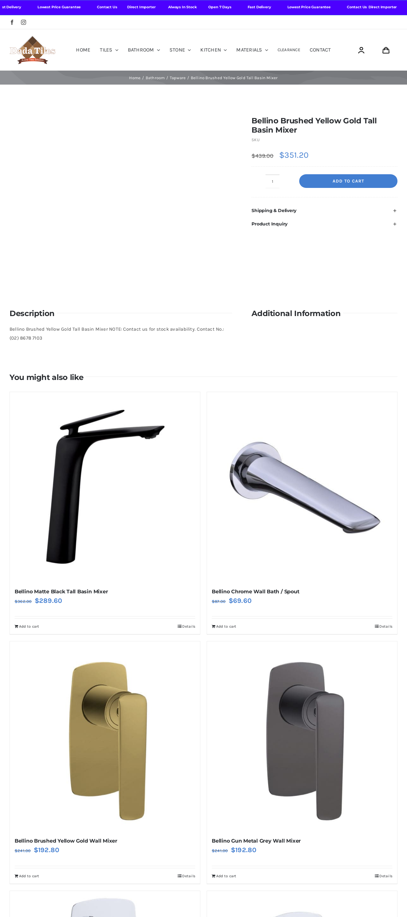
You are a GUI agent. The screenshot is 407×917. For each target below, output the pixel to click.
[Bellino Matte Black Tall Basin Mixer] (105, 436)
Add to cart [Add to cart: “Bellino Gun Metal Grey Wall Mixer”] (226, 825)
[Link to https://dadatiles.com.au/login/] (361, 50)
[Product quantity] (272, 181)
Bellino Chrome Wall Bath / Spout (255, 541)
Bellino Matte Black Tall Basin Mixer (61, 541)
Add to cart (348, 181)
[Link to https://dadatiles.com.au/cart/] (385, 50)
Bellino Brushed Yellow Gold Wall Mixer (66, 790)
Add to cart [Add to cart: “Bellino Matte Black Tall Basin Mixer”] (29, 576)
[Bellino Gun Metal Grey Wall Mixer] (302, 686)
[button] (324, 210)
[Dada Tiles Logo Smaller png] (32, 38)
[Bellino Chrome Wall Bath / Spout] (302, 436)
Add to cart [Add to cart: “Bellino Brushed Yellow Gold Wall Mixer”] (29, 825)
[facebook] (12, 22)
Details (188, 576)
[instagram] (23, 22)
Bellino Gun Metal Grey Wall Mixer (256, 790)
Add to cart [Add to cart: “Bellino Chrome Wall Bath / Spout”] (226, 576)
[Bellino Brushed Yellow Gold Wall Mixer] (105, 686)
